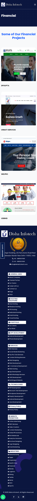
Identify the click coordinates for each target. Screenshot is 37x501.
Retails (11, 469)
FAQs (10, 295)
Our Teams (12, 283)
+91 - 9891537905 (18, 259)
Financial (11, 466)
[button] (35, 4)
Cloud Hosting (13, 318)
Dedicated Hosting (14, 312)
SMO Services (13, 424)
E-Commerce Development (17, 366)
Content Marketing (15, 430)
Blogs (10, 292)
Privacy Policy (13, 410)
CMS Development (14, 377)
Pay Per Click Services (15, 355)
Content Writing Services (16, 357)
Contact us (12, 289)
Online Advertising (14, 421)
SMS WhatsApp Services (16, 375)
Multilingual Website (15, 380)
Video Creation (13, 427)
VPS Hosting (12, 310)
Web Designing (13, 360)
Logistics (11, 472)
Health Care (12, 463)
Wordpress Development (16, 394)
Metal (10, 480)
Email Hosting (13, 315)
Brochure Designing (15, 441)
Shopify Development (15, 396)
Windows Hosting (14, 307)
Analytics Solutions (15, 438)
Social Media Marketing (16, 352)
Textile (10, 477)
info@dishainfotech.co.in (18, 264)
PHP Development (14, 388)
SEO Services (12, 349)
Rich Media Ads (13, 436)
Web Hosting (12, 369)
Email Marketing (14, 447)
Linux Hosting (13, 304)
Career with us (13, 286)
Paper (10, 457)
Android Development (15, 336)
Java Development (15, 402)
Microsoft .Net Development (18, 391)
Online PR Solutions (15, 433)
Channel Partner (14, 280)
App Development (14, 372)
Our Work (11, 329)
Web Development (14, 363)
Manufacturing (13, 455)
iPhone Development (15, 339)
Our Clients (12, 326)
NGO (10, 483)
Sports (11, 486)
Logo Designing (13, 444)
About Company (14, 277)
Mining (10, 474)
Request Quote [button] (3, 251)
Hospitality (12, 460)
